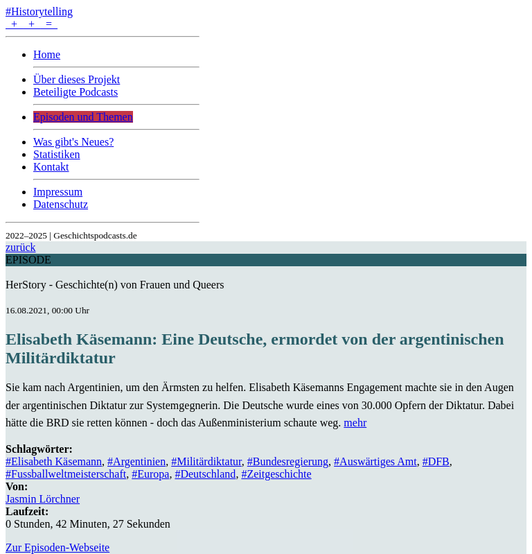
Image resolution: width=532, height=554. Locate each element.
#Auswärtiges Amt (375, 461)
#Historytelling (39, 11)
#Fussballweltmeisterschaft (66, 474)
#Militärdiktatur (206, 461)
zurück (21, 247)
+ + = (31, 24)
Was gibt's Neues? (73, 142)
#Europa (150, 474)
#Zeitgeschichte (276, 474)
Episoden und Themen (83, 117)
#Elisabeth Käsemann (54, 461)
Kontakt (51, 167)
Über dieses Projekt (76, 79)
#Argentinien (136, 461)
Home (46, 54)
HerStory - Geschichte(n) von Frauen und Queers (115, 285)
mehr (355, 423)
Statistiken (56, 154)
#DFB (436, 461)
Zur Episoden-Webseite (57, 547)
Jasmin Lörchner (43, 499)
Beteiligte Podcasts (75, 92)
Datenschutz (60, 204)
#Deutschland (205, 474)
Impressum (57, 192)
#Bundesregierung (287, 461)
